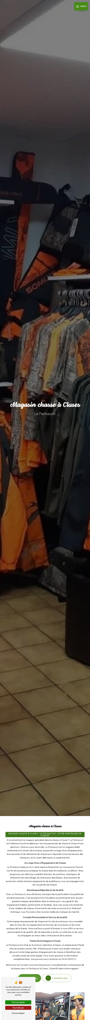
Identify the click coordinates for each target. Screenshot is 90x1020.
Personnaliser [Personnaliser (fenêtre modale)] (18, 1013)
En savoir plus (30, 974)
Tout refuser (18, 1007)
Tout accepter (18, 1002)
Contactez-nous (57, 974)
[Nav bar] (81, 6)
